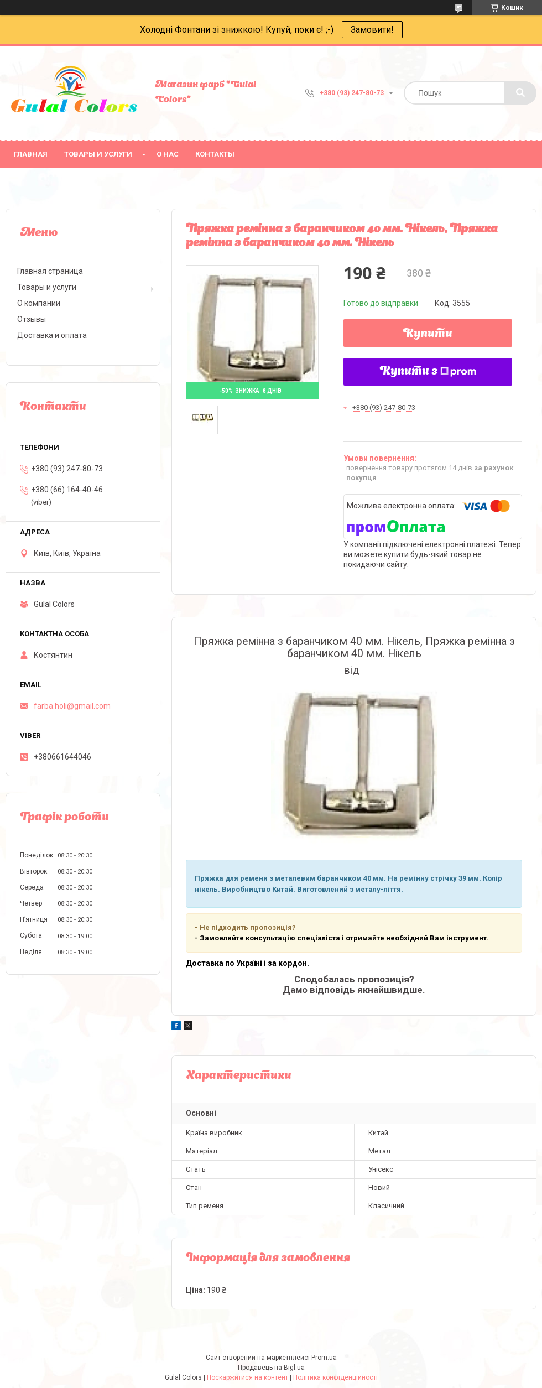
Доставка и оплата (52, 335)
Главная (31, 154)
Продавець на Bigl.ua (271, 1367)
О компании (38, 303)
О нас (168, 154)
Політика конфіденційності (335, 1377)
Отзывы (31, 319)
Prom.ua (324, 1357)
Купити (427, 334)
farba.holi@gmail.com (72, 705)
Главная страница (50, 271)
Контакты (214, 154)
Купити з (428, 371)
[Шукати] (520, 93)
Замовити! (372, 29)
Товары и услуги (98, 154)
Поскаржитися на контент (247, 1377)
